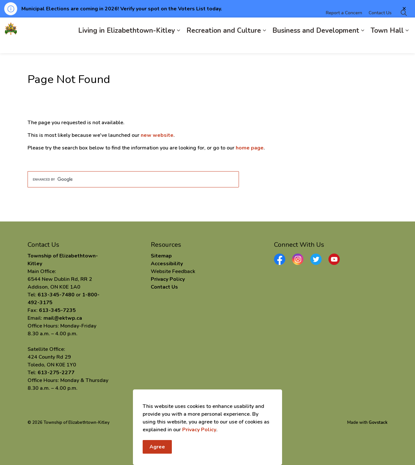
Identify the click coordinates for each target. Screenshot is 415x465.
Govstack (378, 422)
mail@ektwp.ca (62, 318)
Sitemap (161, 255)
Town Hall (387, 44)
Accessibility (167, 263)
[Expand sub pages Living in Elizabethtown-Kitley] (178, 44)
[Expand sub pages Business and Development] (362, 44)
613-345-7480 (56, 294)
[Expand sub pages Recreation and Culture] (264, 44)
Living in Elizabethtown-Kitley (126, 44)
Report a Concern (344, 26)
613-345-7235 (57, 310)
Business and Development (315, 44)
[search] (133, 179)
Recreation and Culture (223, 44)
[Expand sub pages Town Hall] (407, 44)
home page (250, 147)
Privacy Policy (199, 430)
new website (157, 135)
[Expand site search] (403, 26)
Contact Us (380, 26)
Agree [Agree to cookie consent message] (157, 447)
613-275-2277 (56, 372)
